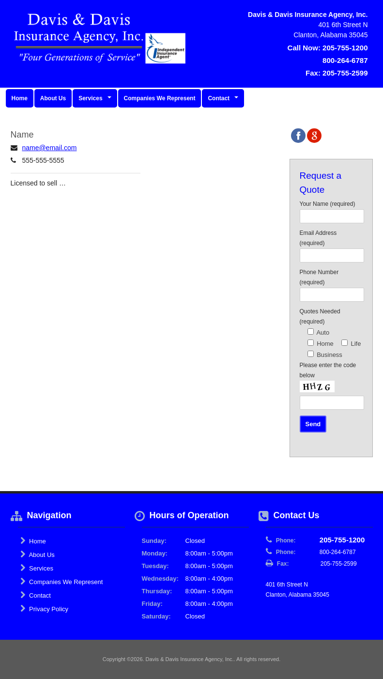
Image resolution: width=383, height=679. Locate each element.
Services (36, 568)
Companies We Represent (160, 98)
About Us (53, 98)
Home (20, 98)
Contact (35, 595)
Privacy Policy (44, 609)
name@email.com (49, 148)
